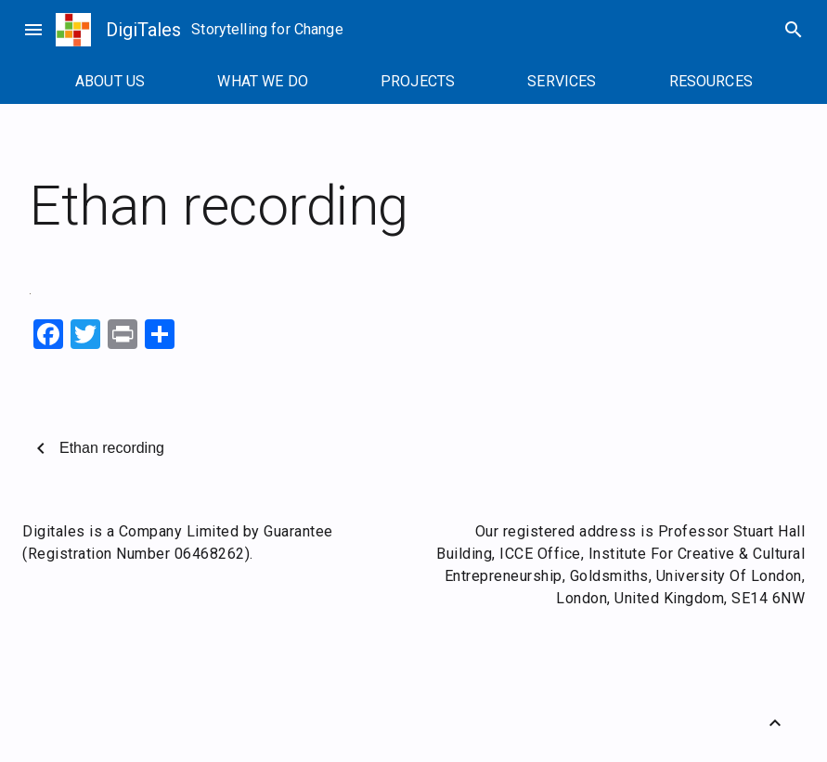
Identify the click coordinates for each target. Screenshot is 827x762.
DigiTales (143, 30)
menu (33, 30)
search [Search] (793, 30)
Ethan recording (111, 448)
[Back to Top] (775, 723)
